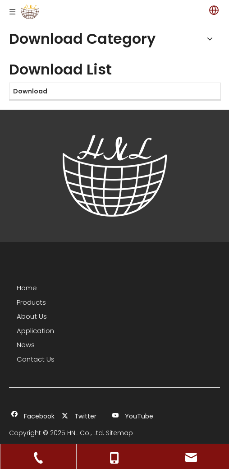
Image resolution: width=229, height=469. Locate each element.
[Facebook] (32, 416)
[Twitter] (83, 416)
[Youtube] (133, 416)
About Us (32, 316)
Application (35, 330)
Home (27, 288)
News (26, 344)
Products (31, 302)
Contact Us (36, 359)
